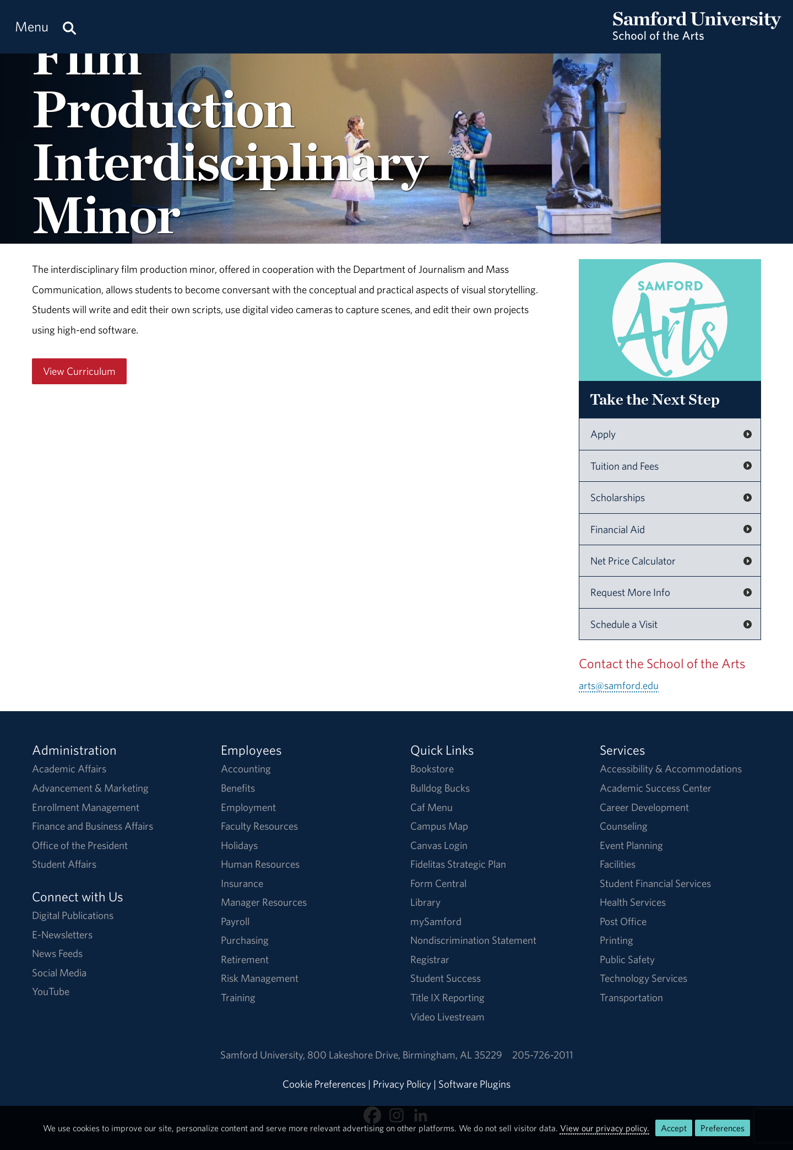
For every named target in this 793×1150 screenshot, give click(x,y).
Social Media (59, 972)
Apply (603, 433)
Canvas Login (439, 845)
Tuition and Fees (624, 465)
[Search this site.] (69, 26)
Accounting (246, 768)
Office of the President (80, 845)
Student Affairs (64, 863)
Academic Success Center (655, 787)
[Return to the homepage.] (697, 36)
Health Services (633, 902)
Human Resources (260, 863)
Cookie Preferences (324, 1083)
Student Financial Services (655, 883)
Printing (616, 940)
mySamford (435, 921)
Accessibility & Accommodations (671, 768)
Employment (248, 807)
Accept (674, 1127)
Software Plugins (474, 1083)
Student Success (445, 978)
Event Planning (631, 845)
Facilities (618, 863)
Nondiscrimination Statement (473, 940)
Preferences (722, 1127)
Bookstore (432, 768)
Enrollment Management (85, 807)
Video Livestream (447, 1016)
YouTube (50, 991)
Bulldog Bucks (440, 787)
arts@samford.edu (619, 685)
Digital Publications (72, 915)
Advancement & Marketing (90, 787)
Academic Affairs (69, 768)
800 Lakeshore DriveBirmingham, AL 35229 (404, 1054)
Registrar (429, 959)
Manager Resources (264, 902)
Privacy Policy (402, 1083)
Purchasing (245, 940)
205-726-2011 (542, 1054)
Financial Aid (617, 529)
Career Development (644, 807)
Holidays (239, 845)
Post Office (623, 921)
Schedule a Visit (624, 624)
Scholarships (617, 497)
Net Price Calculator (633, 560)
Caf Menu (431, 807)
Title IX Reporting (447, 997)
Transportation (631, 997)
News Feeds (57, 953)
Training (238, 997)
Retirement (245, 959)
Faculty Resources (259, 825)
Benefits (238, 787)
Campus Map (439, 825)
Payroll (235, 921)
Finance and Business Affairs (92, 825)
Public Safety (627, 959)
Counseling (624, 825)
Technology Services (643, 978)
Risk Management (259, 978)
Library (425, 902)
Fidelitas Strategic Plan (458, 863)
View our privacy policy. (604, 1127)
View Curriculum (79, 371)
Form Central (438, 883)
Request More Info (630, 592)
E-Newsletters (62, 934)
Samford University (263, 1054)
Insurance (242, 883)
